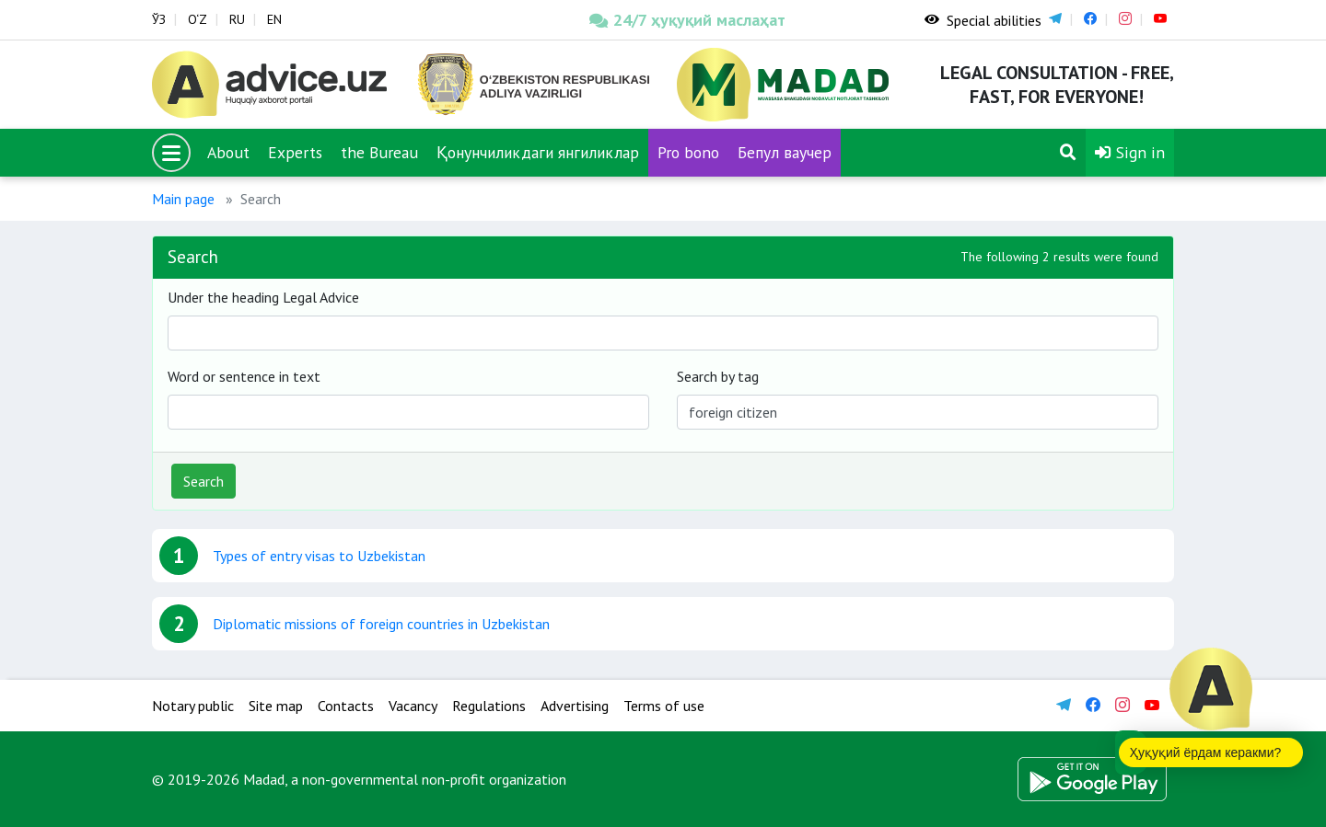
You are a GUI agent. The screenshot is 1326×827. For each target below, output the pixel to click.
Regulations (489, 705)
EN (274, 19)
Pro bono (688, 152)
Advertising (575, 705)
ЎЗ (159, 19)
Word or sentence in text (244, 376)
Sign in (1130, 152)
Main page (183, 199)
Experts (295, 152)
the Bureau (379, 152)
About (228, 152)
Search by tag (718, 376)
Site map (276, 705)
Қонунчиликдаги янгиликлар (537, 152)
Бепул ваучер (785, 152)
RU (237, 19)
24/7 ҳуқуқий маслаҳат (687, 19)
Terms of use (663, 705)
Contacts (346, 705)
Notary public (193, 705)
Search (203, 481)
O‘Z (197, 19)
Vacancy (413, 705)
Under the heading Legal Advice (263, 297)
